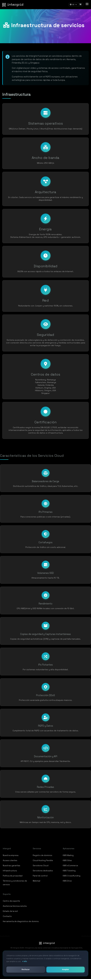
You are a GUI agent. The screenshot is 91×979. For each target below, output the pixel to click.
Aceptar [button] (65, 969)
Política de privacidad (12, 876)
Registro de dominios (42, 855)
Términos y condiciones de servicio (15, 883)
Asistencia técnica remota (15, 906)
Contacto (7, 916)
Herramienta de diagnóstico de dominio (21, 921)
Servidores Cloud (40, 865)
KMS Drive (67, 881)
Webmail (36, 881)
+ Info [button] (24, 961)
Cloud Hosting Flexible (43, 860)
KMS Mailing (68, 855)
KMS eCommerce (70, 865)
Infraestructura (10, 870)
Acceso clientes (10, 860)
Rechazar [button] (26, 969)
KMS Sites (67, 860)
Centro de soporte (11, 901)
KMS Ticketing (69, 870)
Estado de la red (10, 911)
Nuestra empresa (10, 855)
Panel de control (40, 876)
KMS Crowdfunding (71, 876)
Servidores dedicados (43, 870)
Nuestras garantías (11, 865)
